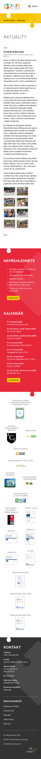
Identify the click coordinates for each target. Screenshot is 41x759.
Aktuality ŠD (8, 711)
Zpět (5, 48)
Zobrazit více (13, 298)
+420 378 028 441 (11, 655)
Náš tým (6, 724)
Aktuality (21, 20)
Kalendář (7, 715)
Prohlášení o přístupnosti (12, 744)
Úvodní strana (9, 20)
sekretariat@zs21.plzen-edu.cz (15, 662)
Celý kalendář (13, 380)
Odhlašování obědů (11, 706)
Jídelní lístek (8, 719)
